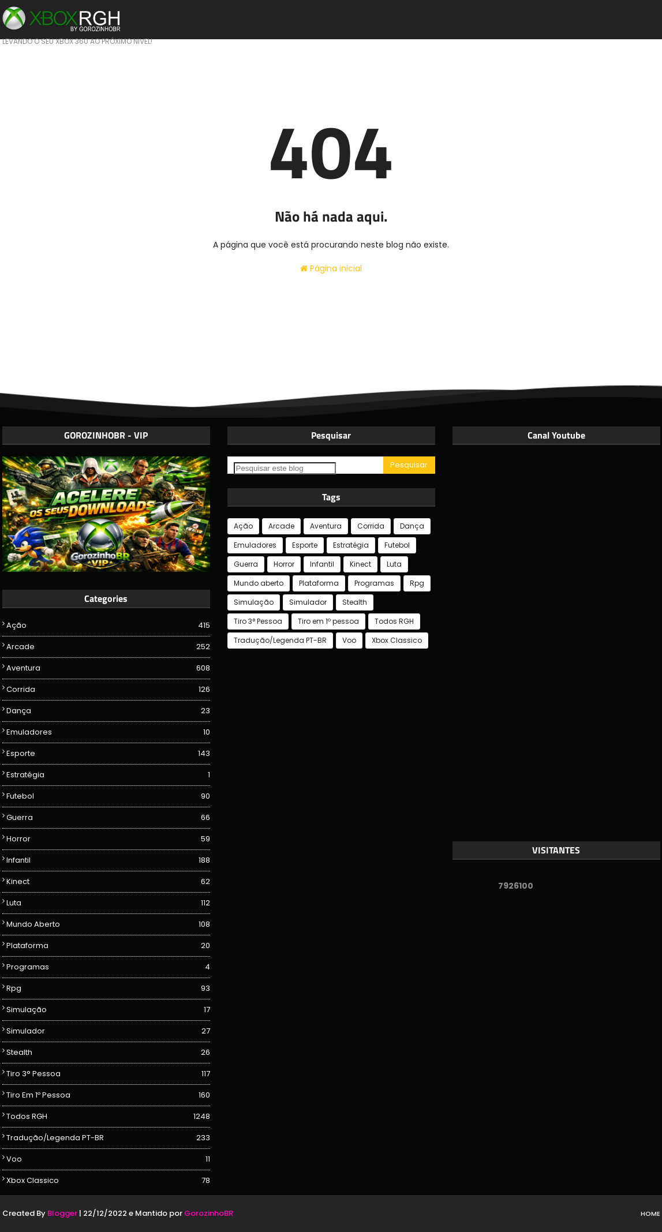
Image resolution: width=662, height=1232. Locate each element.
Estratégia (108, 775)
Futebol (108, 796)
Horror (108, 839)
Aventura (108, 668)
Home (650, 1213)
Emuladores (108, 732)
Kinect (108, 882)
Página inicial (331, 268)
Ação (108, 625)
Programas (108, 967)
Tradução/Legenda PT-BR (108, 1138)
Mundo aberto (108, 924)
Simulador (108, 1031)
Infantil (108, 860)
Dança (108, 711)
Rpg (108, 988)
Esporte (108, 753)
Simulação (108, 1010)
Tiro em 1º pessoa (108, 1095)
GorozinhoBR (208, 1213)
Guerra (108, 817)
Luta (108, 903)
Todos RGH (108, 1116)
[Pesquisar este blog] (285, 468)
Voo (108, 1159)
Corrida (108, 689)
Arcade (108, 647)
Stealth (108, 1052)
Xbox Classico (108, 1180)
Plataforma (108, 946)
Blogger (62, 1213)
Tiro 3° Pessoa (108, 1074)
